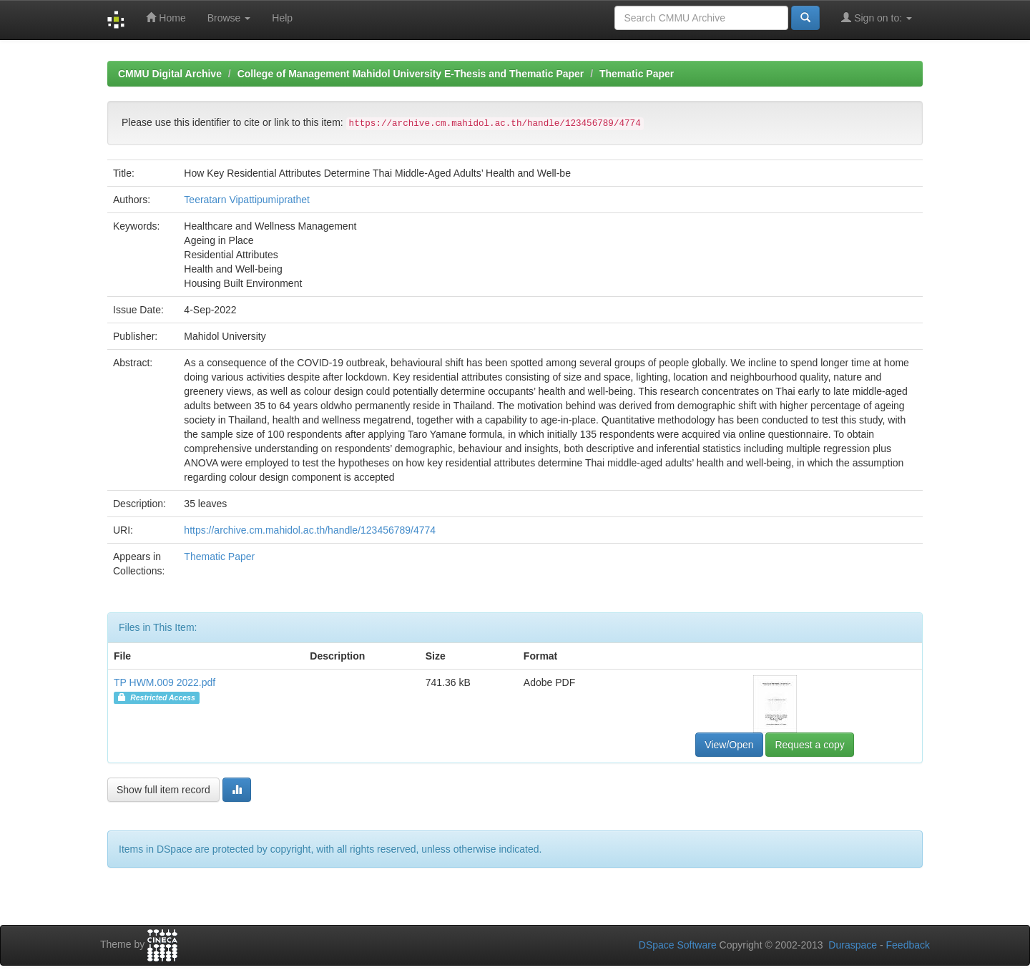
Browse (229, 18)
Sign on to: (876, 17)
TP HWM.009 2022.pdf (164, 682)
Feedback (908, 945)
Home (165, 17)
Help (282, 18)
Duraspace (852, 945)
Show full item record (163, 789)
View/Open (729, 744)
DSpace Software (678, 945)
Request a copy (809, 744)
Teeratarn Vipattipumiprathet (247, 199)
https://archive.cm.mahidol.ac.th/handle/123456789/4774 (310, 530)
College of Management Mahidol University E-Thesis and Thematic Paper (410, 73)
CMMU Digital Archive (170, 73)
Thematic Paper (636, 73)
